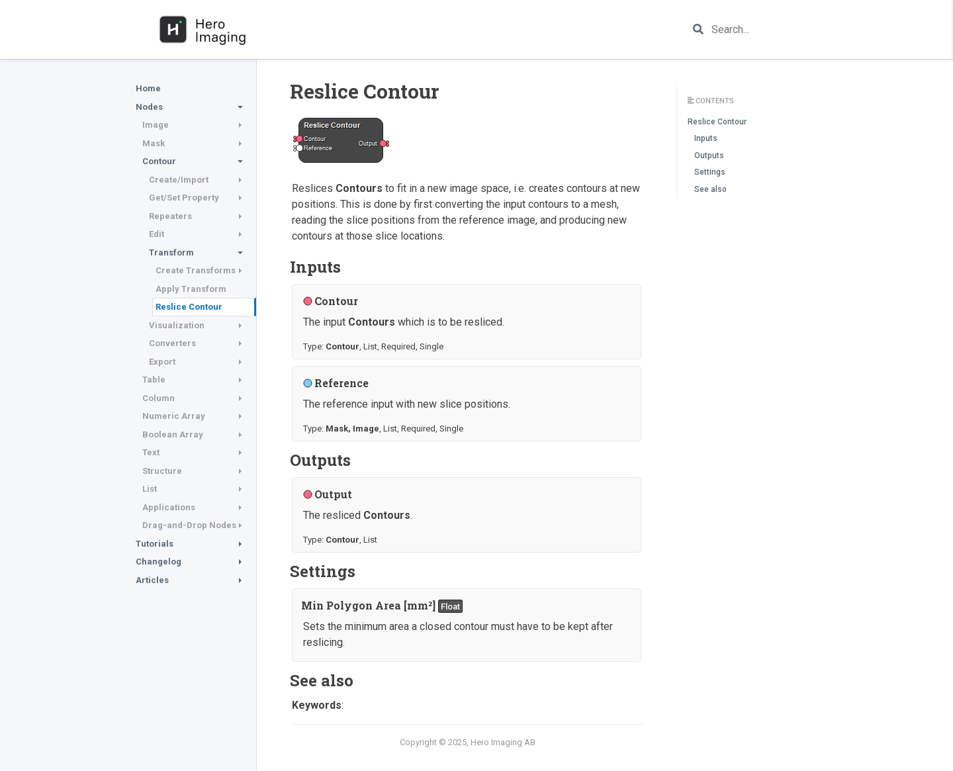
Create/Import (178, 180)
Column (158, 398)
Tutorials (154, 544)
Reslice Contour (189, 307)
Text (150, 452)
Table (153, 380)
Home (148, 88)
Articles (152, 580)
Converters (172, 343)
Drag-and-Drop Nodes (189, 525)
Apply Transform (191, 289)
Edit (156, 234)
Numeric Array (173, 416)
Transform (171, 252)
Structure (162, 471)
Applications (168, 507)
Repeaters (170, 216)
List (149, 489)
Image (155, 125)
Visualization (176, 325)
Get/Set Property (184, 198)
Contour (159, 161)
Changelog (158, 562)
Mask (153, 143)
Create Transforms (196, 270)
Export (162, 362)
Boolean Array (172, 434)
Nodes (149, 107)
